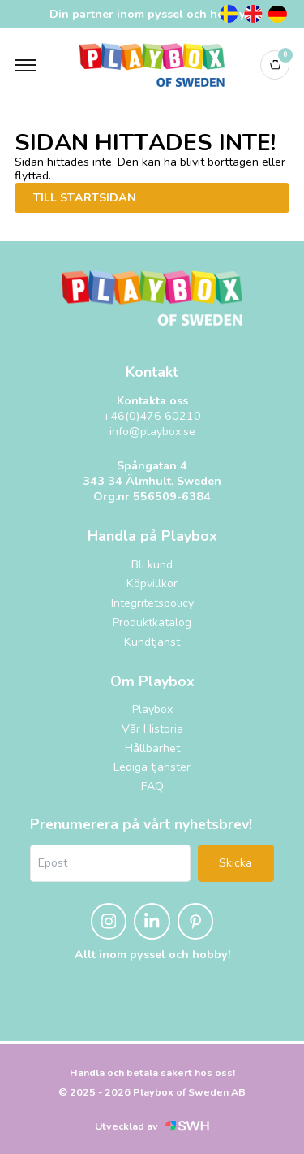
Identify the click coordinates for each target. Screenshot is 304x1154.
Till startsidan (84, 197)
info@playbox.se (152, 431)
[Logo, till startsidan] (152, 65)
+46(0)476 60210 (152, 416)
